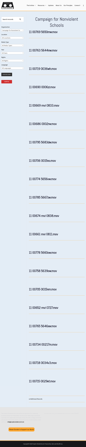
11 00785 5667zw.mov (42, 197)
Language (4, 65)
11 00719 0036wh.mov (43, 68)
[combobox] (12, 30)
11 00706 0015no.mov (42, 160)
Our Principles (68, 5)
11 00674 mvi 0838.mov (44, 215)
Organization (5, 27)
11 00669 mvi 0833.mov (44, 105)
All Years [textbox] (4, 53)
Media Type (5, 42)
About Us (59, 5)
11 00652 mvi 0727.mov (43, 307)
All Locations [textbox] (6, 38)
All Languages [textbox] (6, 68)
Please (21, 429)
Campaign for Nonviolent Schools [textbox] (13, 30)
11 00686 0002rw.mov (43, 123)
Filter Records (7, 74)
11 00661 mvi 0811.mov (43, 234)
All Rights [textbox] (5, 61)
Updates (51, 5)
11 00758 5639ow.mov (43, 270)
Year (2, 50)
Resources (42, 5)
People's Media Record (38, 444)
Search (20, 19)
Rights (3, 57)
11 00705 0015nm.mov (43, 289)
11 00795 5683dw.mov (43, 142)
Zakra (52, 444)
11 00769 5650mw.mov (43, 31)
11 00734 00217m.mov (43, 344)
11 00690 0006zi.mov (42, 86)
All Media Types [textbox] (7, 45)
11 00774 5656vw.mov (42, 178)
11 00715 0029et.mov (42, 381)
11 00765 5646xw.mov (43, 325)
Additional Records (36, 399)
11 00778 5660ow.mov (43, 252)
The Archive (31, 5)
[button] (35, 5)
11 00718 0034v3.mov (43, 362)
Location (4, 34)
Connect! (77, 5)
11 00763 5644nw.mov (43, 50)
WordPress (60, 444)
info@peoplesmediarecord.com (15, 422)
